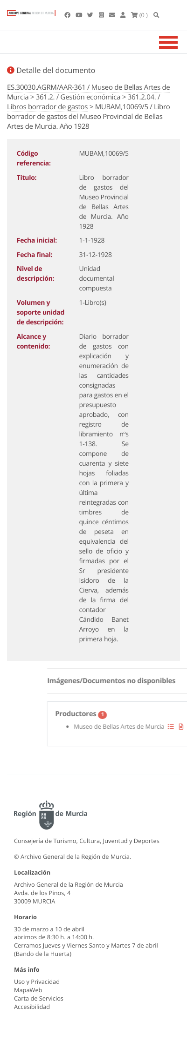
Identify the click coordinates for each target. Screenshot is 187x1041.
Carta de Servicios (38, 998)
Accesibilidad (32, 1006)
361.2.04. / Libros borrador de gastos (83, 102)
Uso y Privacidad (37, 981)
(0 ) (139, 15)
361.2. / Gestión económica (78, 97)
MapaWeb (28, 990)
